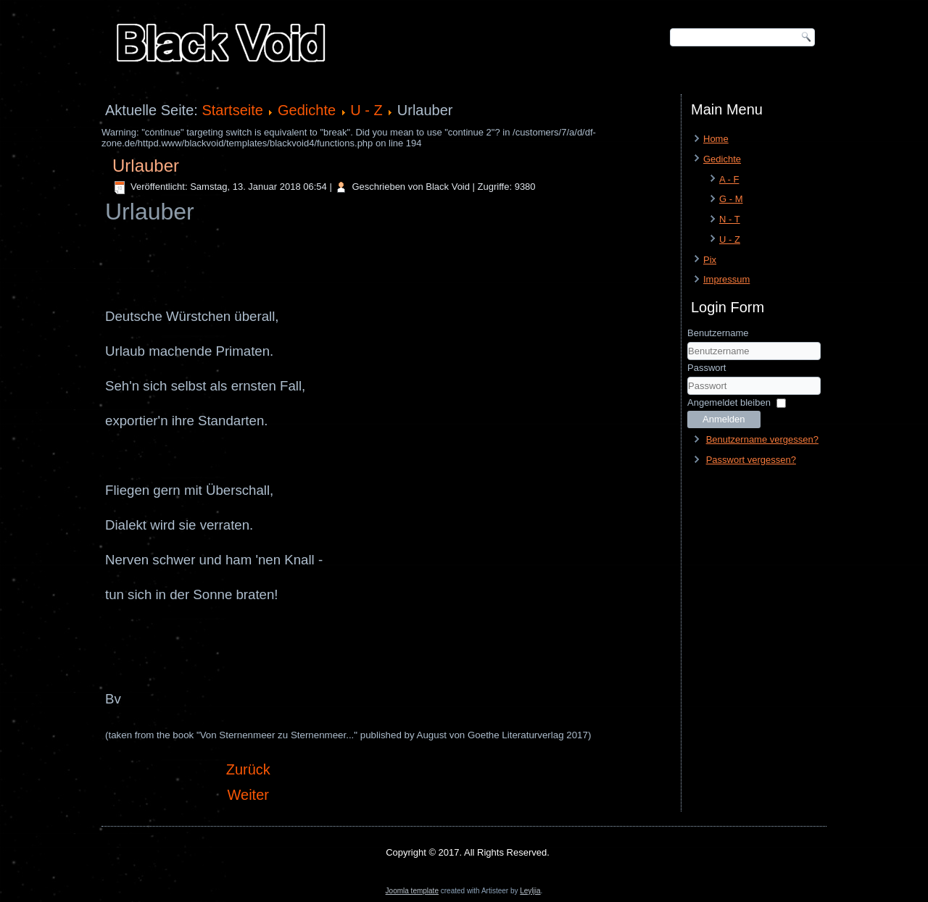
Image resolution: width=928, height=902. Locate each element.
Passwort (706, 367)
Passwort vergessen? (751, 459)
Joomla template (412, 891)
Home (716, 138)
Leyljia (530, 891)
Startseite (232, 110)
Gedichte (307, 110)
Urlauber (145, 165)
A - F (729, 179)
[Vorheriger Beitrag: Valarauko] (248, 769)
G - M (731, 198)
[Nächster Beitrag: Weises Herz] (248, 795)
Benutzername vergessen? (762, 439)
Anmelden (724, 419)
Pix (709, 259)
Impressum (726, 279)
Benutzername (718, 332)
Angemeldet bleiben (729, 402)
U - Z (366, 110)
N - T (729, 219)
